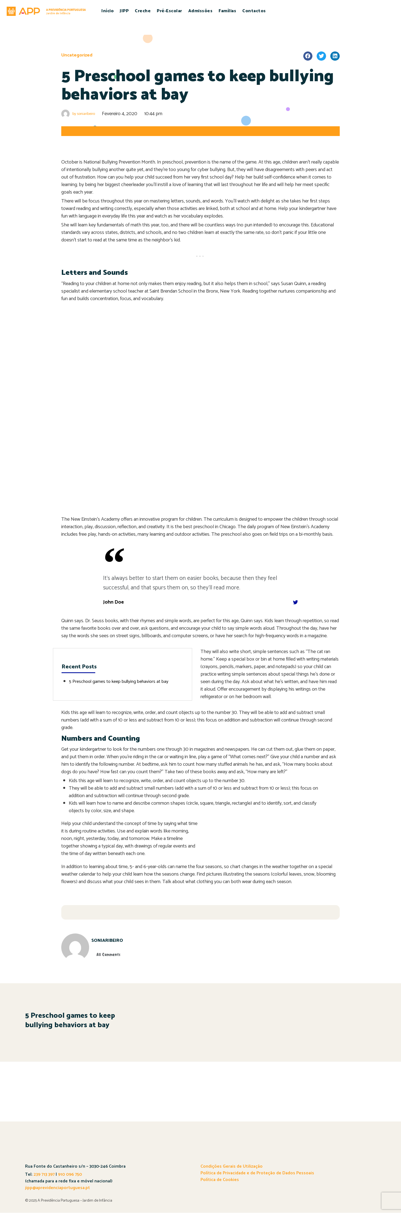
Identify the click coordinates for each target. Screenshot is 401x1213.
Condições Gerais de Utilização (231, 1166)
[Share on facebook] (308, 56)
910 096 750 (70, 1175)
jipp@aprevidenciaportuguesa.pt (57, 1188)
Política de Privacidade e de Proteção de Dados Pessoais (257, 1173)
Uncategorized (78, 55)
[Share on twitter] (321, 56)
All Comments (114, 954)
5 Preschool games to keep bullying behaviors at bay (122, 681)
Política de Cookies (219, 1180)
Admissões (200, 11)
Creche (143, 11)
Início (107, 11)
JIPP (124, 11)
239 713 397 (43, 1175)
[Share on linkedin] (335, 56)
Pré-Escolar (169, 11)
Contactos (254, 11)
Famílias (227, 11)
